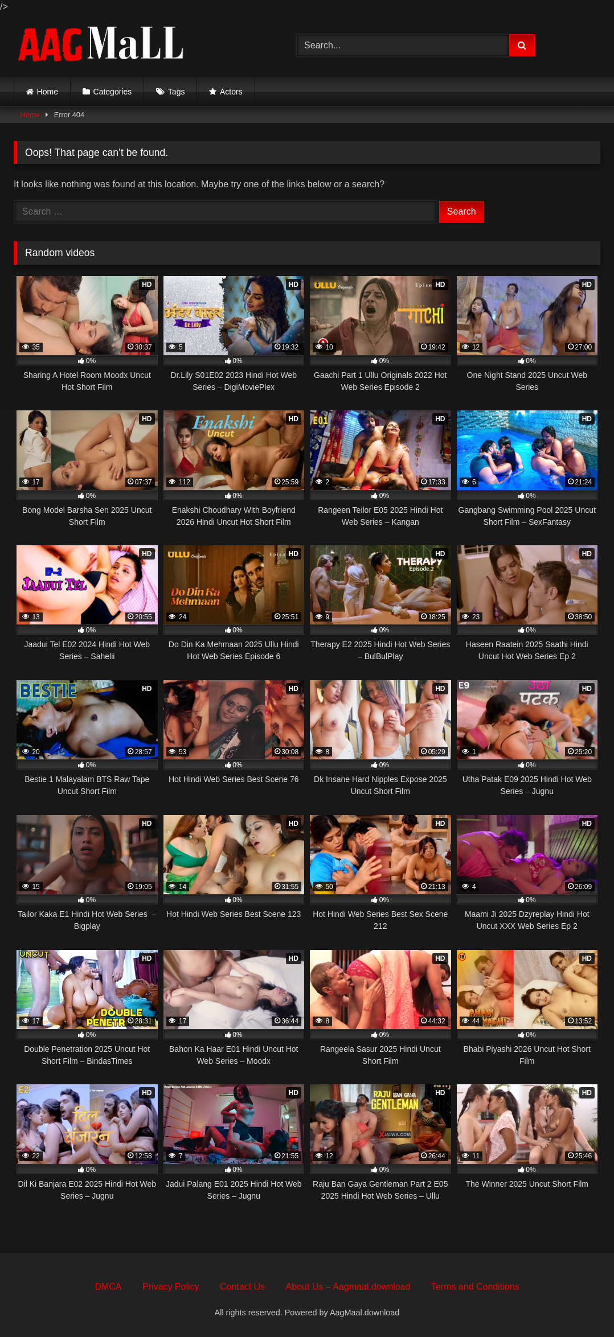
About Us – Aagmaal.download (348, 1286)
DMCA (108, 1286)
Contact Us (242, 1286)
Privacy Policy (170, 1286)
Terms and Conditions (475, 1286)
